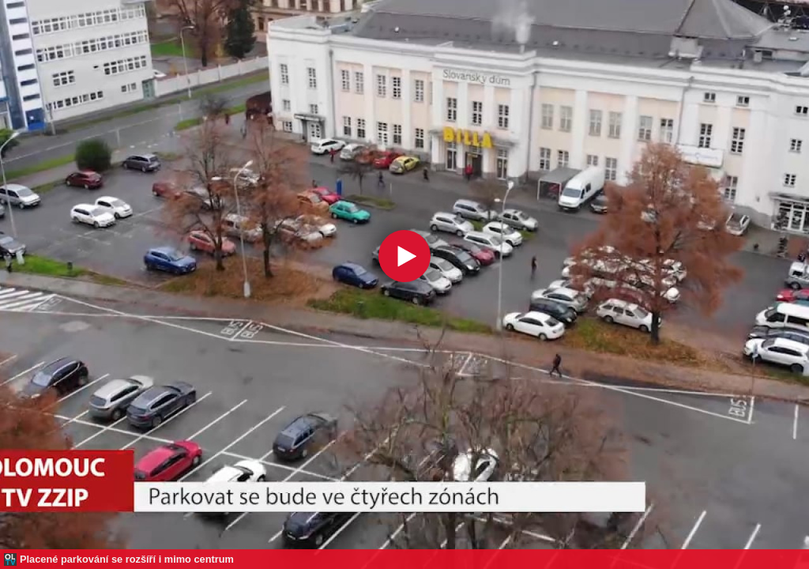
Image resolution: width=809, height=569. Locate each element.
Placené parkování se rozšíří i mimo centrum (127, 559)
